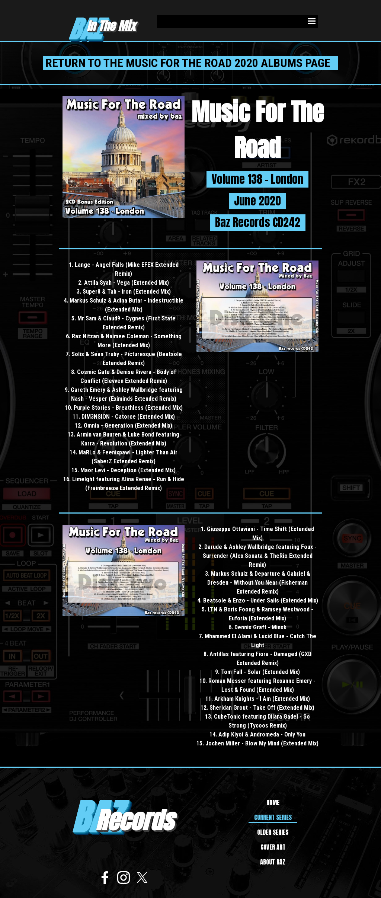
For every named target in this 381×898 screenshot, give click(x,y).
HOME (272, 802)
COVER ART (272, 847)
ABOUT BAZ (272, 861)
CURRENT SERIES (273, 817)
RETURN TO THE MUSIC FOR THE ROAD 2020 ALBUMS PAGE (190, 63)
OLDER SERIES (272, 832)
